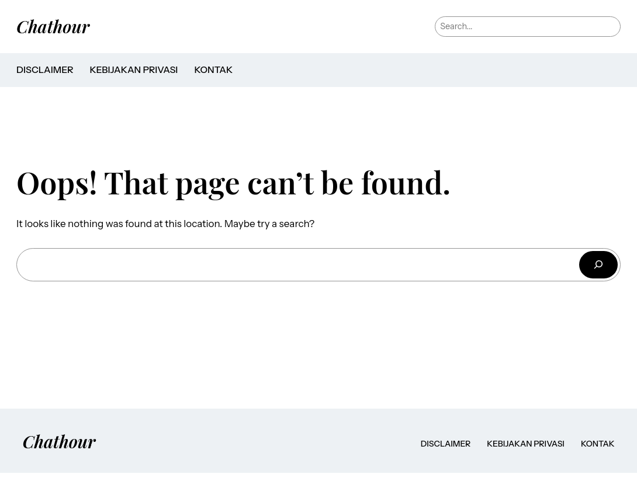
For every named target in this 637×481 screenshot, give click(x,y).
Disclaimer (44, 69)
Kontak (213, 69)
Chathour (52, 26)
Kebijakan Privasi (133, 69)
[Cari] (598, 264)
